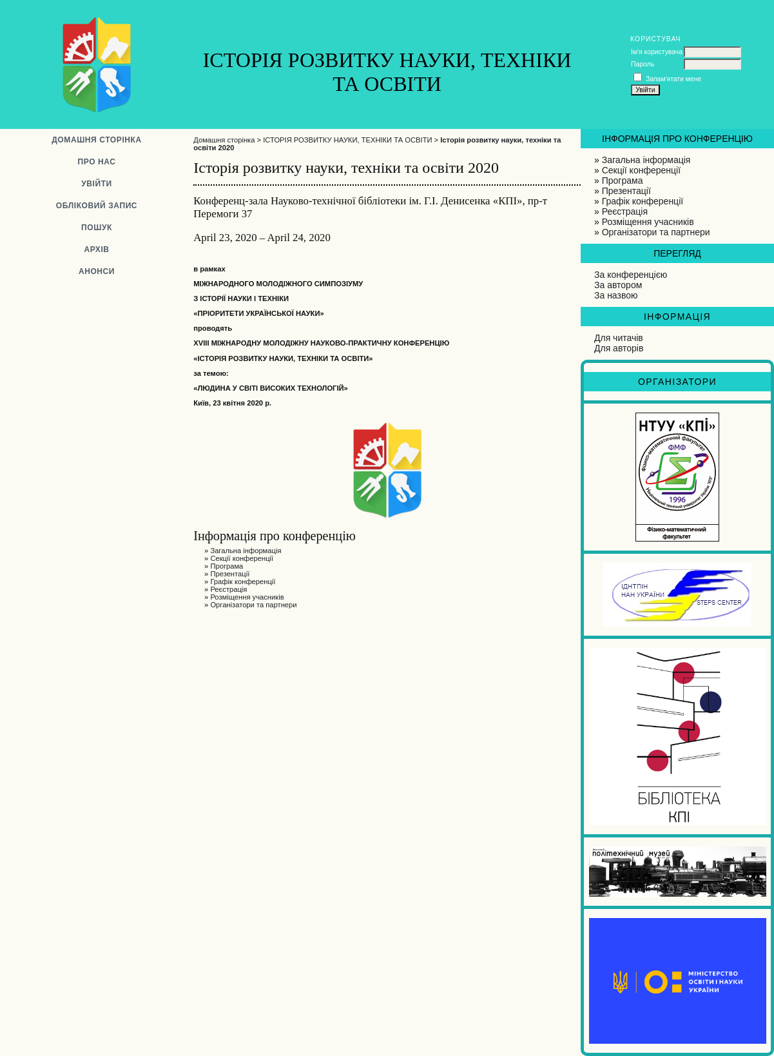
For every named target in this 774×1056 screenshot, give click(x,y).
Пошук (96, 227)
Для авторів (618, 348)
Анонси (97, 271)
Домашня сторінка (97, 139)
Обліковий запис (96, 205)
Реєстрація (625, 211)
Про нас (96, 161)
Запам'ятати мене (673, 79)
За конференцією (630, 274)
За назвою (615, 295)
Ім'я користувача (656, 51)
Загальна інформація (646, 160)
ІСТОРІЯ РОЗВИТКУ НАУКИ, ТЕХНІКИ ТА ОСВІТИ (347, 140)
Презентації (626, 191)
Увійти (96, 183)
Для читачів (618, 338)
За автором (618, 285)
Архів (96, 249)
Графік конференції (642, 201)
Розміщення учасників (648, 222)
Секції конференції (641, 170)
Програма (622, 180)
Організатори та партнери (656, 232)
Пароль (642, 64)
